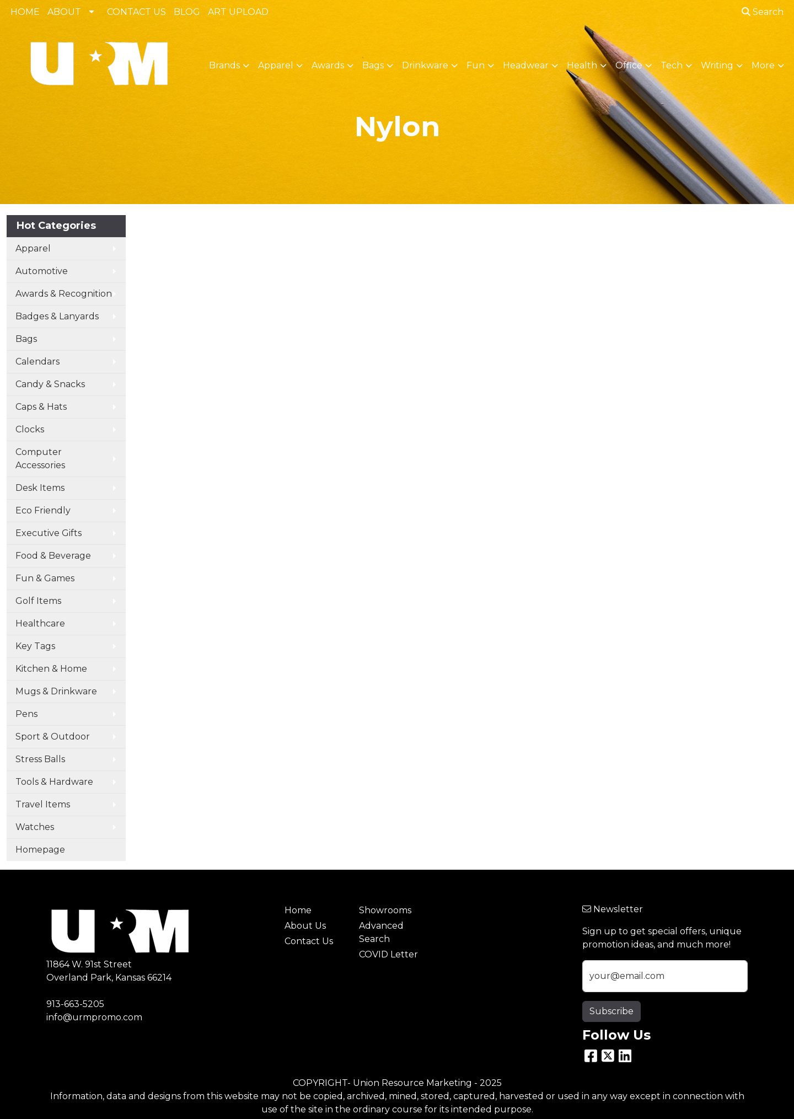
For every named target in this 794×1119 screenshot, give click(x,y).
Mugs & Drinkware (56, 691)
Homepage (40, 849)
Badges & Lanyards (57, 316)
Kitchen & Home (51, 668)
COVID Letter (388, 954)
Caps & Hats (41, 406)
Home (298, 910)
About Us (305, 925)
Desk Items (40, 488)
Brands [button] (224, 65)
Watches (34, 827)
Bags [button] (373, 65)
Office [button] (628, 65)
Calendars (37, 361)
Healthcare (40, 623)
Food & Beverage (53, 555)
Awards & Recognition (63, 293)
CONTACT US (136, 12)
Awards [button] (328, 65)
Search (763, 12)
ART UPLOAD (238, 12)
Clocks (29, 429)
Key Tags (35, 646)
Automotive (41, 271)
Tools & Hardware (54, 782)
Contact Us (309, 941)
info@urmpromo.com (94, 1017)
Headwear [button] (526, 65)
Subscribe (611, 1011)
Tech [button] (672, 65)
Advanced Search (381, 932)
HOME (25, 12)
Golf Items (38, 601)
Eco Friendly (43, 510)
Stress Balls (40, 759)
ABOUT (64, 12)
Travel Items (42, 804)
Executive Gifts (48, 533)
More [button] (763, 65)
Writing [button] (717, 65)
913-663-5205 (75, 1004)
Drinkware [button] (425, 65)
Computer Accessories (40, 458)
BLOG (187, 12)
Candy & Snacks (50, 384)
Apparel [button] (275, 65)
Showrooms (385, 910)
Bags (26, 339)
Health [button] (582, 65)
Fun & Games (44, 578)
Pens (26, 714)
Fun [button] (475, 65)
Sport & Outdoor (52, 736)
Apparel (33, 248)
